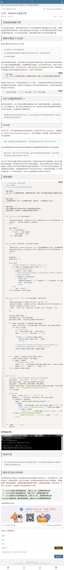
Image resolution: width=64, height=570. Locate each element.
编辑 (55, 16)
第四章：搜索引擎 (19, 5)
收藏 (60, 16)
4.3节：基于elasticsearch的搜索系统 (52, 9)
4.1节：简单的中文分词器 (9, 9)
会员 (56, 568)
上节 (4, 28)
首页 (2, 5)
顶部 (40, 568)
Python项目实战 (9, 5)
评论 (24, 568)
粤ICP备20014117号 (46, 563)
